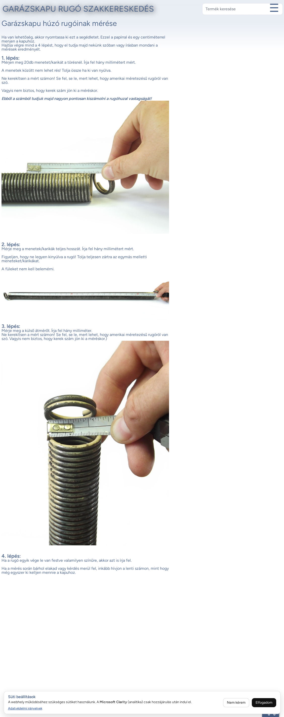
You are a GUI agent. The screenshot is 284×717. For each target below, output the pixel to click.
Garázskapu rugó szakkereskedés (78, 9)
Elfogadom (264, 702)
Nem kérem (236, 702)
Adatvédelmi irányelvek (25, 708)
